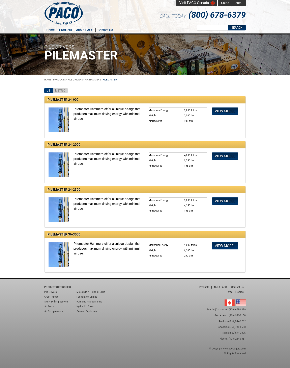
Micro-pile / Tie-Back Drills (91, 292)
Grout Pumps (51, 296)
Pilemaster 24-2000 (64, 145)
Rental (237, 3)
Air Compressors (53, 311)
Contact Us (105, 30)
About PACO (84, 30)
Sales (225, 3)
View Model (225, 111)
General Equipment (87, 311)
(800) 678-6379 (217, 15)
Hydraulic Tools (85, 306)
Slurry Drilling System (56, 301)
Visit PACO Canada (194, 3)
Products (65, 30)
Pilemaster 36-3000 (64, 234)
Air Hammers (93, 79)
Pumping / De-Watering (89, 301)
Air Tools (49, 306)
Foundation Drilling (87, 296)
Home (50, 30)
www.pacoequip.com (234, 348)
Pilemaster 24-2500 (64, 190)
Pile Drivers (75, 79)
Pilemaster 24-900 (63, 100)
